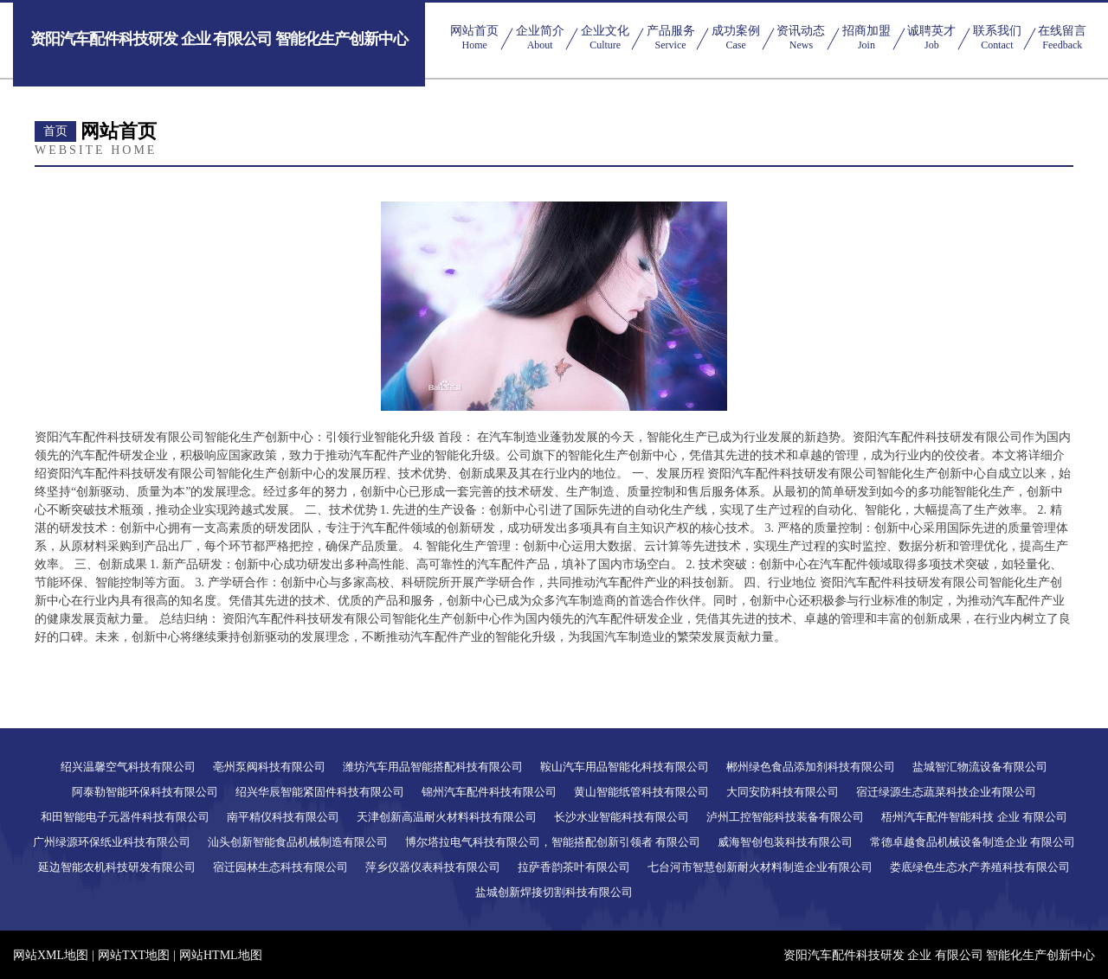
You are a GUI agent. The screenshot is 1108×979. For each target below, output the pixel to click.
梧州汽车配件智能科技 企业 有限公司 (974, 816)
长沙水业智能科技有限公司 (621, 816)
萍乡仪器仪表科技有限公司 (432, 867)
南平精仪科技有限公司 (283, 816)
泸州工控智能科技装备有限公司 (785, 816)
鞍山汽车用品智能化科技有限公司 (624, 766)
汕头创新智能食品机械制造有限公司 (298, 842)
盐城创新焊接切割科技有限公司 (554, 892)
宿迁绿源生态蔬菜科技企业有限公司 (946, 791)
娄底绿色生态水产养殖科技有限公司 (980, 867)
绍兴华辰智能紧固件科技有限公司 (319, 791)
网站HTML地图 (220, 955)
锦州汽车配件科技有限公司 (489, 791)
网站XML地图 (50, 955)
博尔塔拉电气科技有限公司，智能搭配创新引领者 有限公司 (552, 842)
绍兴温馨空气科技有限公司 (128, 766)
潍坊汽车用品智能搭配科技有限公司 (433, 766)
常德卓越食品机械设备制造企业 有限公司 (972, 842)
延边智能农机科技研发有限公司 (117, 867)
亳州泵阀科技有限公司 (269, 766)
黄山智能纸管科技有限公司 (641, 791)
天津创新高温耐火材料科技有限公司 (447, 816)
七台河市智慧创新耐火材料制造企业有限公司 (760, 867)
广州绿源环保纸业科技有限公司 (111, 842)
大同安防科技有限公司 (782, 791)
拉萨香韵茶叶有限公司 (574, 867)
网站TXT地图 (134, 955)
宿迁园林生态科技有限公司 (280, 867)
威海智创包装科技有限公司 (785, 842)
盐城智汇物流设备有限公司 (979, 766)
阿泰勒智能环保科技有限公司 (145, 791)
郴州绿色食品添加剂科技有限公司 (810, 766)
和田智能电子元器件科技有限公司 (125, 816)
